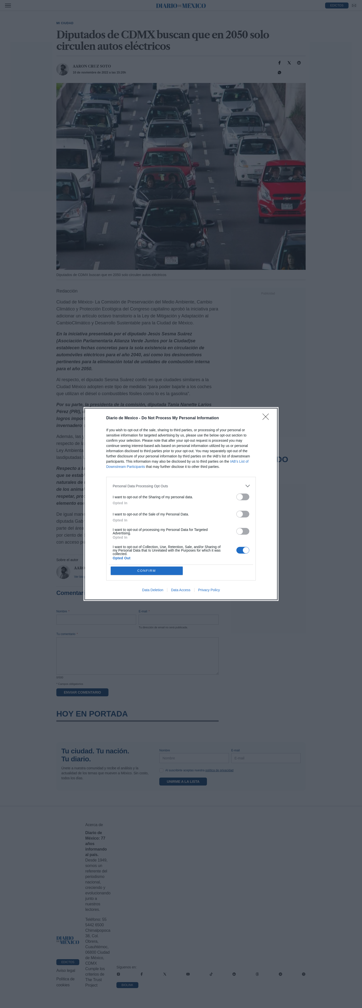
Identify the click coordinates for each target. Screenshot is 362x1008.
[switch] (242, 497)
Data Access (180, 590)
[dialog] (181, 504)
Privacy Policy (209, 590)
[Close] (267, 418)
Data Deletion (152, 590)
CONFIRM (146, 571)
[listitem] (181, 486)
